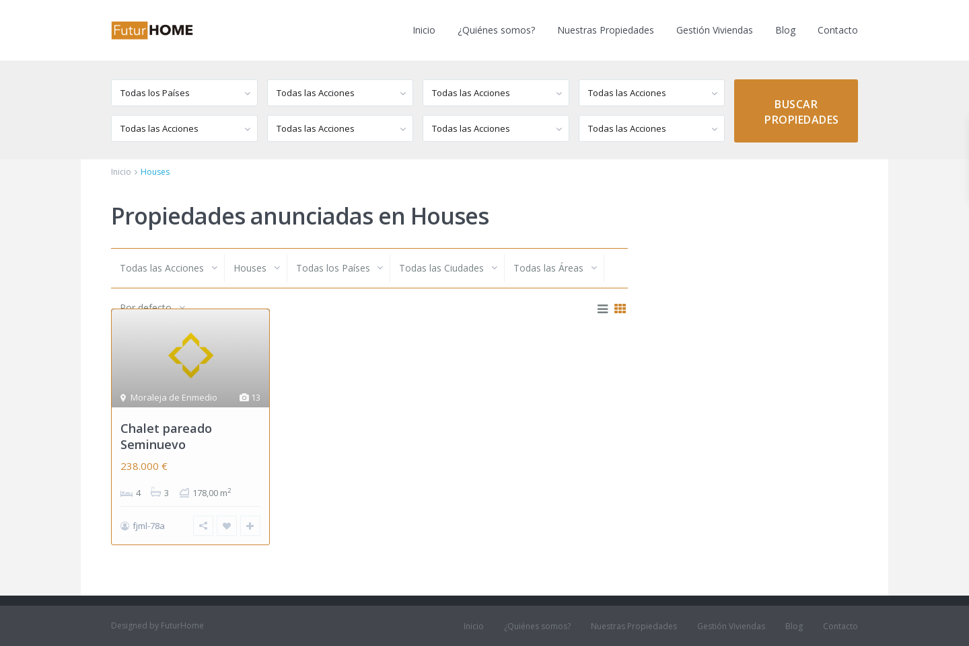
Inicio (423, 30)
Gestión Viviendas (714, 30)
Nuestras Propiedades (605, 30)
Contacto (838, 30)
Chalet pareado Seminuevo (166, 436)
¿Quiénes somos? (496, 30)
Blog (785, 30)
